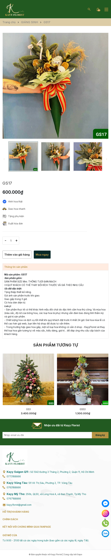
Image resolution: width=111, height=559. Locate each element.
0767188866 (14, 498)
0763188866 (14, 487)
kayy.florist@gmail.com (19, 504)
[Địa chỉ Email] (55, 435)
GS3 (28, 409)
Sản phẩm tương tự (55, 345)
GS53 (83, 409)
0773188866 (14, 476)
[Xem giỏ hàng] (97, 9)
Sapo (79, 554)
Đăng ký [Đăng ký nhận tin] (100, 435)
